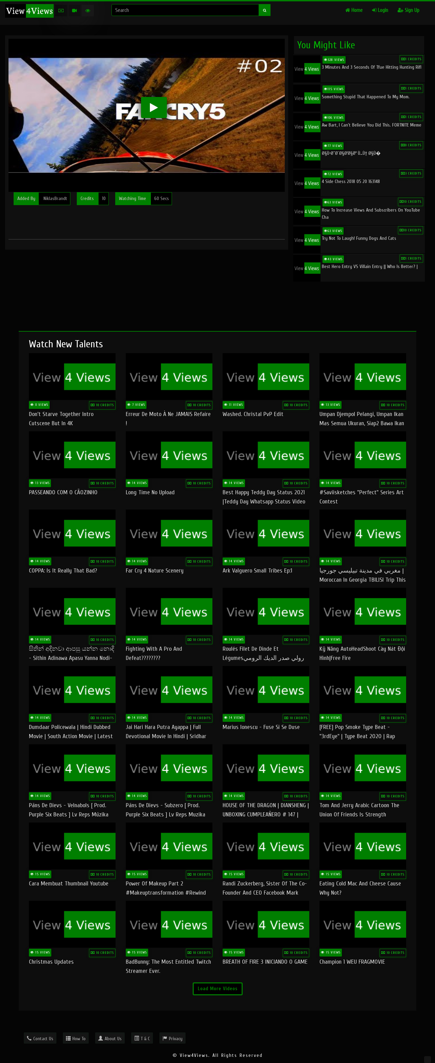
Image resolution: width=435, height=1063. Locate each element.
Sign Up (408, 10)
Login (380, 10)
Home (354, 10)
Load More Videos (218, 989)
